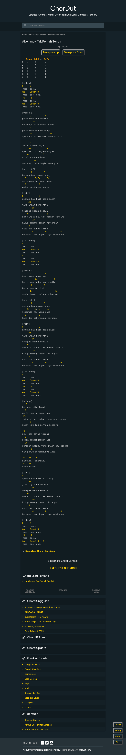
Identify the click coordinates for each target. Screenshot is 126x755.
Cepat (118, 736)
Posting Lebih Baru (30, 591)
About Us (27, 750)
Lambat (118, 724)
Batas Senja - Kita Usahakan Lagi (40, 621)
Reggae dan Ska (32, 693)
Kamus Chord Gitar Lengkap (38, 724)
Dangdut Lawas (32, 664)
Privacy (56, 750)
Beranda (63, 590)
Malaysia (29, 702)
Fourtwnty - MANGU (34, 626)
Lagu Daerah (31, 678)
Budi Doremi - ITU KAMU (36, 617)
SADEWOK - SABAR (34, 612)
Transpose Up (51, 52)
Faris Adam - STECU (34, 631)
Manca (28, 707)
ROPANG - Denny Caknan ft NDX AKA (42, 607)
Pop (27, 683)
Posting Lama (96, 591)
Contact (37, 750)
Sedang (118, 730)
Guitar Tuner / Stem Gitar (37, 729)
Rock (27, 688)
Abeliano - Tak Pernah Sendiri (39, 581)
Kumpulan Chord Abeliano (40, 551)
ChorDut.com (84, 750)
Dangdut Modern (33, 669)
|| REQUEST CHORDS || (63, 568)
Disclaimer (47, 750)
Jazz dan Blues (32, 697)
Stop (118, 742)
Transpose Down (73, 52)
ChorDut (63, 8)
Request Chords (32, 720)
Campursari (30, 674)
